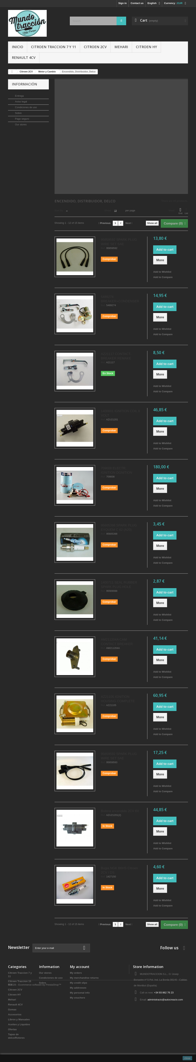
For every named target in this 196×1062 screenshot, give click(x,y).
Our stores (20, 123)
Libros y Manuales (19, 1019)
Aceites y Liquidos (19, 1024)
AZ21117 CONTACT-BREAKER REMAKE (116, 356)
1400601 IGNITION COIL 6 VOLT (120, 413)
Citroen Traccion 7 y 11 (53, 47)
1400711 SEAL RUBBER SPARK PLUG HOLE (119, 585)
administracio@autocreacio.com (165, 999)
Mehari (121, 47)
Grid (180, 211)
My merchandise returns (84, 977)
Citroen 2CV (95, 47)
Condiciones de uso (25, 105)
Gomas (12, 1009)
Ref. (103, 248)
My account (79, 966)
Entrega (19, 94)
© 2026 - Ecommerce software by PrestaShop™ (34, 1051)
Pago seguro (21, 117)
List (186, 211)
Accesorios (14, 1014)
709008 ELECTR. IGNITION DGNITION (116, 470)
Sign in (122, 3)
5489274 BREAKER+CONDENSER (120, 299)
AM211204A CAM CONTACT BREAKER (117, 642)
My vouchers (77, 997)
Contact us (137, 3)
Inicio (17, 47)
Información (24, 84)
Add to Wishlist (162, 271)
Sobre (18, 111)
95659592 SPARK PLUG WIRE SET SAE (119, 242)
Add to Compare (162, 277)
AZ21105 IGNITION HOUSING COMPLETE (118, 699)
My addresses (78, 987)
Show (107, 210)
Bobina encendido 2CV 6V (120, 811)
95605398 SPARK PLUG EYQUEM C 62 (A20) (119, 528)
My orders (76, 972)
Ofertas (12, 1029)
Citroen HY (146, 47)
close (187, 1058)
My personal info (80, 992)
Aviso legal (20, 100)
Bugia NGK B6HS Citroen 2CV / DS (119, 870)
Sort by (59, 210)
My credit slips (78, 982)
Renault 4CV (23, 57)
